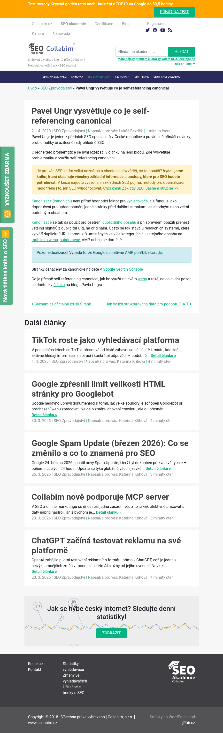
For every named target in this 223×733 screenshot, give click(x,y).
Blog (126, 24)
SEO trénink (141, 76)
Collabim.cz (42, 24)
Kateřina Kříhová (131, 361)
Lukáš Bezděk (131, 131)
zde (159, 252)
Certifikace (104, 24)
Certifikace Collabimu (167, 76)
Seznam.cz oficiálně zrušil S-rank (61, 304)
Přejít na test (174, 11)
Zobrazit (111, 633)
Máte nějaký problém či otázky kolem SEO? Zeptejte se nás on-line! (156, 61)
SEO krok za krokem (55, 76)
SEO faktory (122, 76)
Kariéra (38, 33)
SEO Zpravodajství (99, 76)
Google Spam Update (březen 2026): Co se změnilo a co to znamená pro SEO (110, 448)
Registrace (156, 23)
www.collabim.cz (42, 722)
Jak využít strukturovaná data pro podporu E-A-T (148, 304)
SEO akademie (73, 24)
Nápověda (61, 33)
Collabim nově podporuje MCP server (100, 497)
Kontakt (34, 669)
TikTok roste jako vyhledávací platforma (105, 340)
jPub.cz (188, 722)
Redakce (35, 663)
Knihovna (77, 76)
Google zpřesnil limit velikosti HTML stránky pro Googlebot (99, 389)
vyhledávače (137, 201)
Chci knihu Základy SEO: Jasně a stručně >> (140, 188)
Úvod (32, 88)
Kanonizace (42, 222)
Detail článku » (163, 355)
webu (142, 279)
